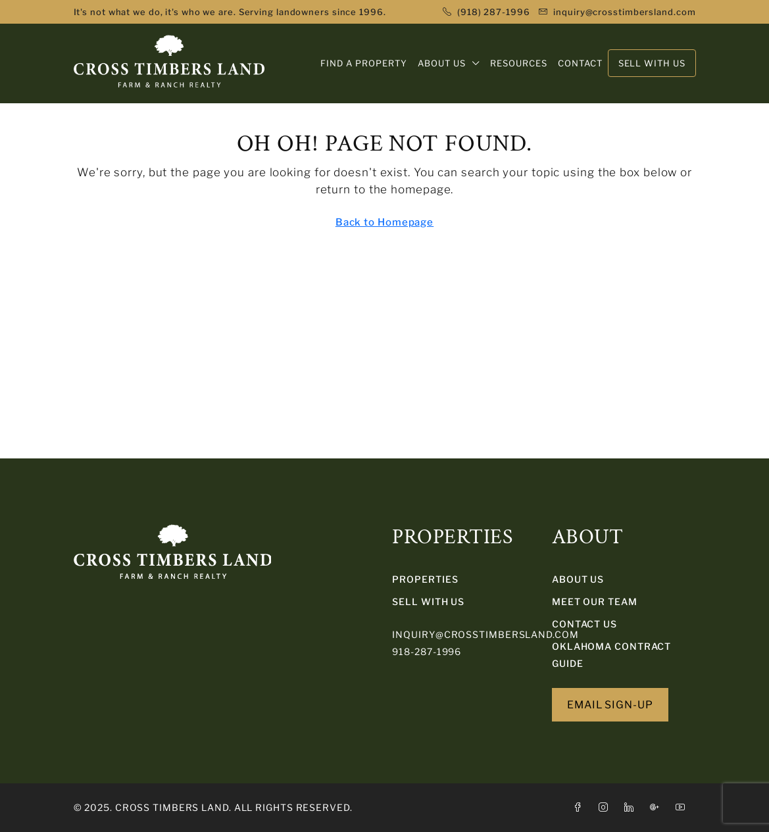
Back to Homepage (384, 222)
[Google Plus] (657, 807)
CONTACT (580, 63)
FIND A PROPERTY (363, 63)
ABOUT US (442, 63)
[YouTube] (683, 807)
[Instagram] (606, 807)
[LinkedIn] (631, 807)
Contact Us (584, 623)
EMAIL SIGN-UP (610, 704)
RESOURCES (518, 63)
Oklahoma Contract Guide (611, 655)
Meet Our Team (594, 601)
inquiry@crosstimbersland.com (485, 634)
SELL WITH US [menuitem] (651, 63)
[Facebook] (580, 807)
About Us (578, 579)
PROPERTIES (425, 579)
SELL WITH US (428, 601)
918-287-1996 (426, 651)
